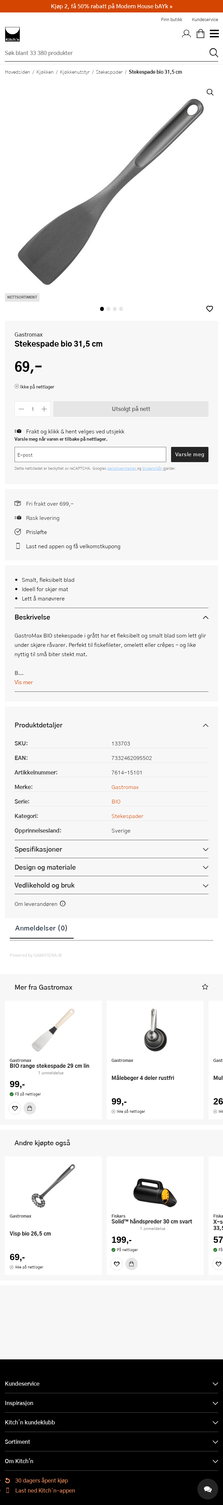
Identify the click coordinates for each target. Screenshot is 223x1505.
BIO (116, 801)
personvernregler (122, 468)
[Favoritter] (15, 1108)
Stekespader (109, 71)
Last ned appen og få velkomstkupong (73, 546)
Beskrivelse (32, 617)
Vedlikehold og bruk (44, 885)
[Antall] (33, 409)
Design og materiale (45, 867)
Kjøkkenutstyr (75, 71)
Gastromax (29, 334)
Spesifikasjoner (38, 849)
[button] (209, 308)
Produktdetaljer (38, 725)
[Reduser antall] (21, 409)
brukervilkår (152, 468)
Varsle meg (190, 454)
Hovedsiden (17, 71)
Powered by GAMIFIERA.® (36, 955)
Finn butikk (171, 19)
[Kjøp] (30, 1108)
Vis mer (24, 682)
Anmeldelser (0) (41, 928)
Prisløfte (36, 532)
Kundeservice (205, 19)
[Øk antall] (44, 409)
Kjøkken (45, 71)
